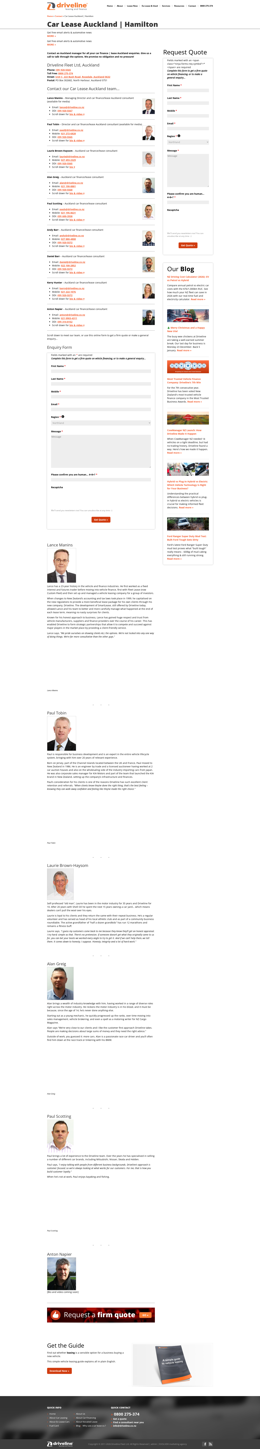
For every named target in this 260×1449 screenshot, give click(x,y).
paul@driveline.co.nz (71, 130)
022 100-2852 (68, 265)
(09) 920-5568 (64, 189)
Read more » (198, 299)
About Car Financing (86, 1417)
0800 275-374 (65, 73)
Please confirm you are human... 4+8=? (74, 474)
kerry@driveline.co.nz (72, 288)
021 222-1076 (68, 291)
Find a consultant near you (128, 1422)
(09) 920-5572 (64, 242)
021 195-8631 (68, 212)
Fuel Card (54, 1425)
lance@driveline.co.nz (72, 107)
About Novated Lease (86, 1421)
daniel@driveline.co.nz (72, 262)
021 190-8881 (68, 186)
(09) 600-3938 (64, 216)
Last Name (58, 378)
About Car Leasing (58, 1417)
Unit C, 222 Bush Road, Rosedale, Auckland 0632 (82, 76)
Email (55, 404)
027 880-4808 (68, 239)
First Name (58, 366)
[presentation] (76, 497)
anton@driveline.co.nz (72, 314)
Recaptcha (57, 487)
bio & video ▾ (76, 114)
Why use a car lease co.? (94, 1425)
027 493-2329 (68, 160)
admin (154, 1444)
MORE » (51, 36)
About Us (80, 1413)
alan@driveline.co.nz (71, 182)
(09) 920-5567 (64, 110)
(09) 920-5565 (63, 69)
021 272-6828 (68, 133)
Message (57, 431)
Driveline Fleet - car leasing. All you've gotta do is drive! (67, 6)
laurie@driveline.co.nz (72, 156)
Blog (78, 1425)
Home (50, 16)
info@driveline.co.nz (124, 1425)
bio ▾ (72, 167)
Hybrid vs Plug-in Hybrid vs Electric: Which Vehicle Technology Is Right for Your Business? (187, 485)
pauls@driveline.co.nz (72, 209)
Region (57, 417)
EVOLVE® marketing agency (173, 1444)
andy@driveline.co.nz (72, 235)
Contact (59, 16)
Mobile (56, 391)
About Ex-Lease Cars (59, 1421)
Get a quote (120, 1418)
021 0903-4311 (69, 318)
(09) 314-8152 (64, 321)
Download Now (58, 1370)
